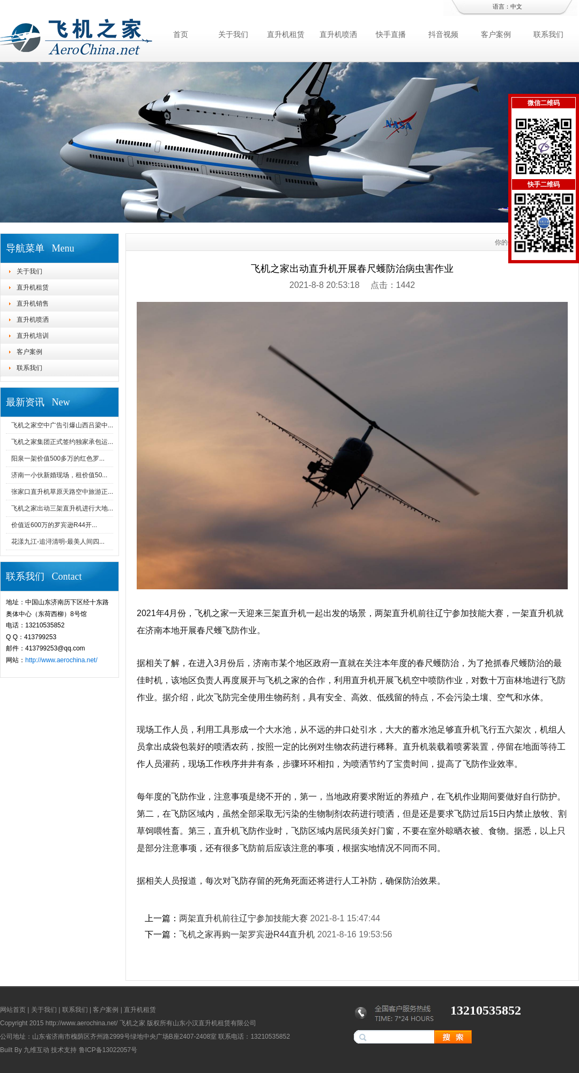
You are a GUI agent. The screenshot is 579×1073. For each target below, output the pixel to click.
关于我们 (233, 34)
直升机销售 (33, 303)
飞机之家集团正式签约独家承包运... (62, 442)
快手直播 (391, 34)
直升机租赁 (286, 34)
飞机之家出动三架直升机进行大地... (62, 508)
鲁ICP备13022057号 (108, 1050)
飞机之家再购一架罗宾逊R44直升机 (247, 934)
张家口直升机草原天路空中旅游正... (62, 491)
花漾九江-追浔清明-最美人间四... (58, 541)
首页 (180, 34)
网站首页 (13, 1009)
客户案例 (496, 34)
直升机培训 (33, 335)
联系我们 (548, 34)
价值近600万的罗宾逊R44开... (54, 525)
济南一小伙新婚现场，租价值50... (59, 475)
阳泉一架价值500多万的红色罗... (58, 458)
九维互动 (36, 1050)
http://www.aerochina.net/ (61, 660)
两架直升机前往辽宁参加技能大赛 (243, 918)
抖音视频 (443, 34)
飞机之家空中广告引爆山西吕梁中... (62, 425)
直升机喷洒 (338, 34)
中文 (516, 6)
